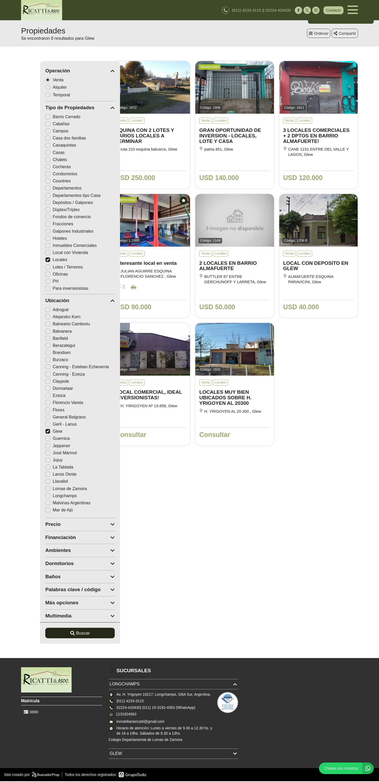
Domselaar (40, 389)
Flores (35, 410)
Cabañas (38, 124)
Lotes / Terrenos (45, 267)
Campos (37, 131)
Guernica (38, 439)
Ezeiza (36, 396)
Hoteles (37, 239)
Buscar (61, 633)
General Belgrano (46, 417)
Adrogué (38, 310)
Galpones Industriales (50, 232)
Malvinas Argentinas (48, 503)
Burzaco (37, 360)
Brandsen (39, 353)
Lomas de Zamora (47, 489)
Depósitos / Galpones (50, 203)
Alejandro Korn (44, 317)
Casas (36, 153)
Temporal (40, 95)
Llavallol (37, 482)
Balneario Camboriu (48, 324)
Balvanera (39, 332)
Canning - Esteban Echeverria (58, 367)
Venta (37, 80)
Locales (37, 260)
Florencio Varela (45, 403)
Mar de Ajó (40, 510)
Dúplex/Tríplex (43, 210)
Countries (39, 181)
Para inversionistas (47, 289)
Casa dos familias (46, 138)
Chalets (37, 160)
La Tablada (40, 467)
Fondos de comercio (49, 217)
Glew (34, 432)
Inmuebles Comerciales (52, 246)
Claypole (38, 382)
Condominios (42, 174)
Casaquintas (41, 145)
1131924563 (126, 715)
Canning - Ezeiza (46, 374)
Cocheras (39, 167)
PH (32, 282)
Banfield (37, 339)
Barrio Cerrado (43, 117)
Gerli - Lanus (42, 424)
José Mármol (42, 453)
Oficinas (37, 274)
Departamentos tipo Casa (53, 196)
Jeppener (38, 446)
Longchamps (42, 496)
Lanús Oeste (42, 474)
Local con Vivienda (47, 253)
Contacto (333, 10)
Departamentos (44, 188)
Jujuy (34, 460)
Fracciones (40, 224)
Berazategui (41, 346)
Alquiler (38, 88)
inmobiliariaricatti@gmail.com (140, 722)
